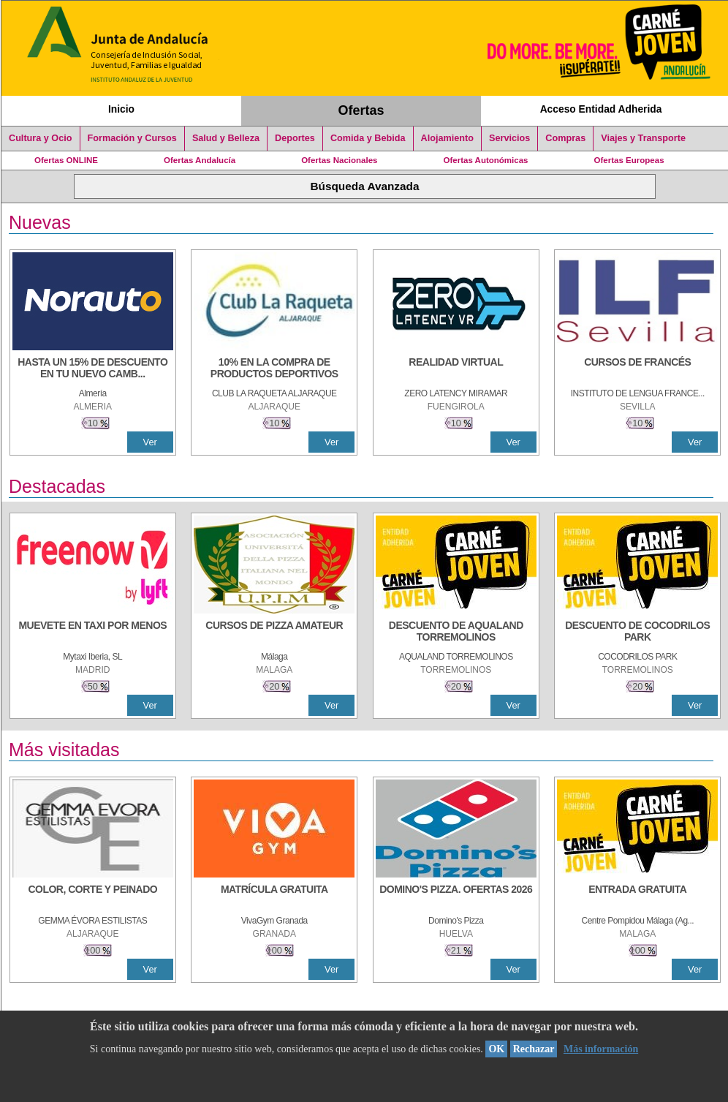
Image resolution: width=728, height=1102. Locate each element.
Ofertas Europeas (629, 160)
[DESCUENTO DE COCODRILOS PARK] (637, 632)
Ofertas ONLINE (66, 160)
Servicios (509, 138)
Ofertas (361, 110)
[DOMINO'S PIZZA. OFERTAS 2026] (456, 896)
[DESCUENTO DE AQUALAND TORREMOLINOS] (456, 632)
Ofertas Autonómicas (485, 160)
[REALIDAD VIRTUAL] (456, 369)
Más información (601, 1048)
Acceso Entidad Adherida (601, 109)
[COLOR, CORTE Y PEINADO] (92, 896)
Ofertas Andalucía (199, 160)
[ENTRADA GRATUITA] (637, 896)
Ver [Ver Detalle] (150, 442)
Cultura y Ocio (40, 138)
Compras (565, 138)
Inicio (121, 109)
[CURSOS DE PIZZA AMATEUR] (274, 632)
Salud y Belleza (225, 138)
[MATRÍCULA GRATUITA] (274, 896)
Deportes (295, 138)
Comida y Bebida (368, 138)
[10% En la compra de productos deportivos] (274, 369)
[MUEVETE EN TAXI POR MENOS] (92, 632)
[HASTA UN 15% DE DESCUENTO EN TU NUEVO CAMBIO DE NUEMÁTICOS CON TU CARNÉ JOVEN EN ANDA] (92, 369)
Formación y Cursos (132, 138)
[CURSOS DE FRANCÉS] (637, 369)
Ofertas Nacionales (339, 160)
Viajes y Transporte (643, 138)
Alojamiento (447, 138)
